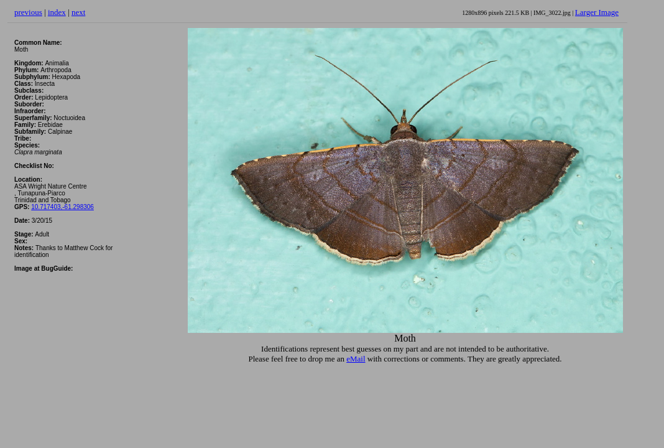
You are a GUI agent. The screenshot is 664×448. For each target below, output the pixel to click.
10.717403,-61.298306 (62, 206)
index (57, 12)
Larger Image (597, 12)
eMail (355, 358)
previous (28, 12)
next (78, 12)
